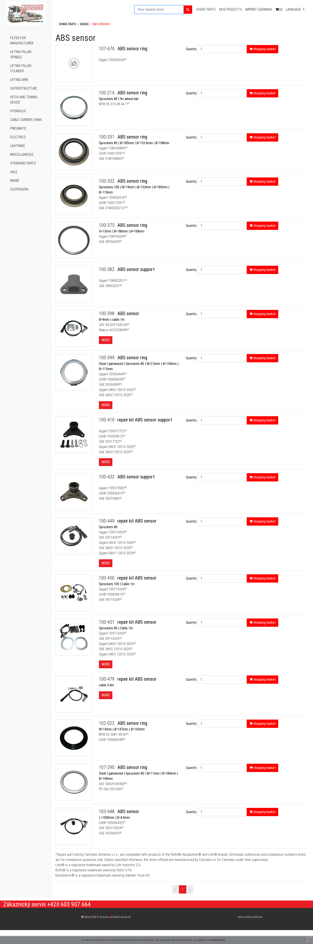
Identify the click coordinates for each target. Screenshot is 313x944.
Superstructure (23, 88)
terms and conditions (250, 917)
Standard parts (23, 163)
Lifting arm (19, 80)
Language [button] (294, 9)
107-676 (107, 48)
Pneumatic (18, 128)
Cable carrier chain (26, 120)
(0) (279, 9)
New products (230, 9)
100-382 (107, 269)
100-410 (107, 420)
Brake (14, 181)
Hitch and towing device (23, 99)
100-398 (107, 313)
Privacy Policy (218, 940)
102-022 (107, 723)
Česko (107, 917)
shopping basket (262, 49)
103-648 (107, 811)
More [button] (106, 340)
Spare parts (206, 9)
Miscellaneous (21, 154)
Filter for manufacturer (21, 40)
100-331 (107, 137)
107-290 (107, 767)
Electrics (18, 137)
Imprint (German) (258, 9)
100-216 (107, 92)
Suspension (19, 189)
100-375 (107, 225)
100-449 (107, 521)
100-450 (107, 578)
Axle (13, 172)
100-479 (107, 679)
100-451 (107, 622)
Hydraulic (18, 111)
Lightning (17, 146)
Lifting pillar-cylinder (21, 68)
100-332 (107, 181)
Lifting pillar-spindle (21, 54)
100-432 (107, 477)
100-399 (107, 357)
